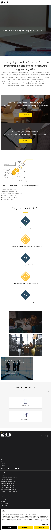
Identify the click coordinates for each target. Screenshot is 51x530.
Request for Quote (25, 419)
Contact (3, 465)
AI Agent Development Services (9, 491)
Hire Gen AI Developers (6, 479)
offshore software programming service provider (25, 82)
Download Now (10, 372)
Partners (3, 461)
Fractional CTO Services (7, 493)
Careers (3, 463)
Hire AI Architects (5, 475)
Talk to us (25, 140)
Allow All (41, 527)
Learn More (25, 114)
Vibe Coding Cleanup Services (8, 489)
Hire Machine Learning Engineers (9, 477)
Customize (25, 527)
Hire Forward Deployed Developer (9, 481)
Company (3, 456)
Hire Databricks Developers (7, 485)
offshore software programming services (21, 75)
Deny (9, 527)
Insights (3, 458)
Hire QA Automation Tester (7, 487)
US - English (44, 436)
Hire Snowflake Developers (7, 483)
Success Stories (5, 459)
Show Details (44, 524)
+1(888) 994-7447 (25, 405)
